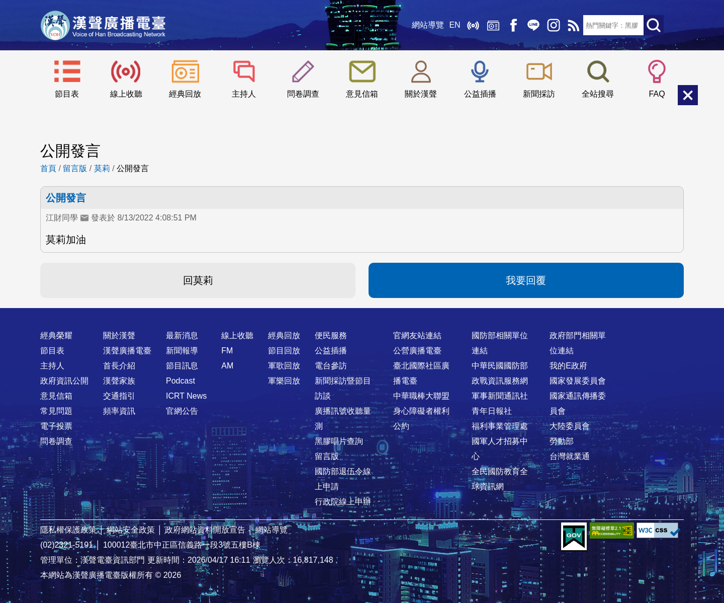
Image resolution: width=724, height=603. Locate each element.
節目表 (67, 94)
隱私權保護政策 (68, 529)
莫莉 (102, 168)
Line (533, 25)
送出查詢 (654, 25)
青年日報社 (492, 411)
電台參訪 (331, 365)
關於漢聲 (421, 94)
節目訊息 (182, 365)
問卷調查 (303, 94)
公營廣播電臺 (417, 350)
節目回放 (284, 350)
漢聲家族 (119, 380)
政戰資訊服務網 (500, 380)
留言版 (75, 168)
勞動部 (562, 441)
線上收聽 (473, 25)
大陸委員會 (570, 426)
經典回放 (493, 25)
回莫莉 (198, 280)
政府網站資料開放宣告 (205, 529)
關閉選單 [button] (688, 95)
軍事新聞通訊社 (500, 396)
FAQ (657, 94)
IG (553, 25)
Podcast (180, 380)
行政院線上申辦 (343, 501)
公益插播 (480, 94)
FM (227, 350)
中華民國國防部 (500, 365)
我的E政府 (568, 365)
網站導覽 (428, 25)
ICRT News (186, 396)
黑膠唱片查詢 (339, 441)
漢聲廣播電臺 (103, 25)
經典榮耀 (56, 335)
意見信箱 (362, 94)
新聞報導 (182, 350)
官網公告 (182, 411)
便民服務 (331, 335)
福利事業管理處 (500, 426)
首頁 (48, 168)
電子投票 (56, 426)
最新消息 (182, 335)
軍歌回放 (284, 365)
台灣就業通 (570, 456)
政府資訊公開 (64, 380)
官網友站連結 (417, 335)
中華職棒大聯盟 (421, 396)
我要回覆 (526, 280)
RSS (573, 25)
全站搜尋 (598, 94)
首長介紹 (119, 365)
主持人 (244, 94)
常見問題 (56, 411)
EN (454, 25)
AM (227, 365)
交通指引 (119, 396)
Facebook (513, 25)
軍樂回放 (284, 380)
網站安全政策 (131, 529)
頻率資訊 (119, 411)
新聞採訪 (539, 94)
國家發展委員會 (578, 380)
